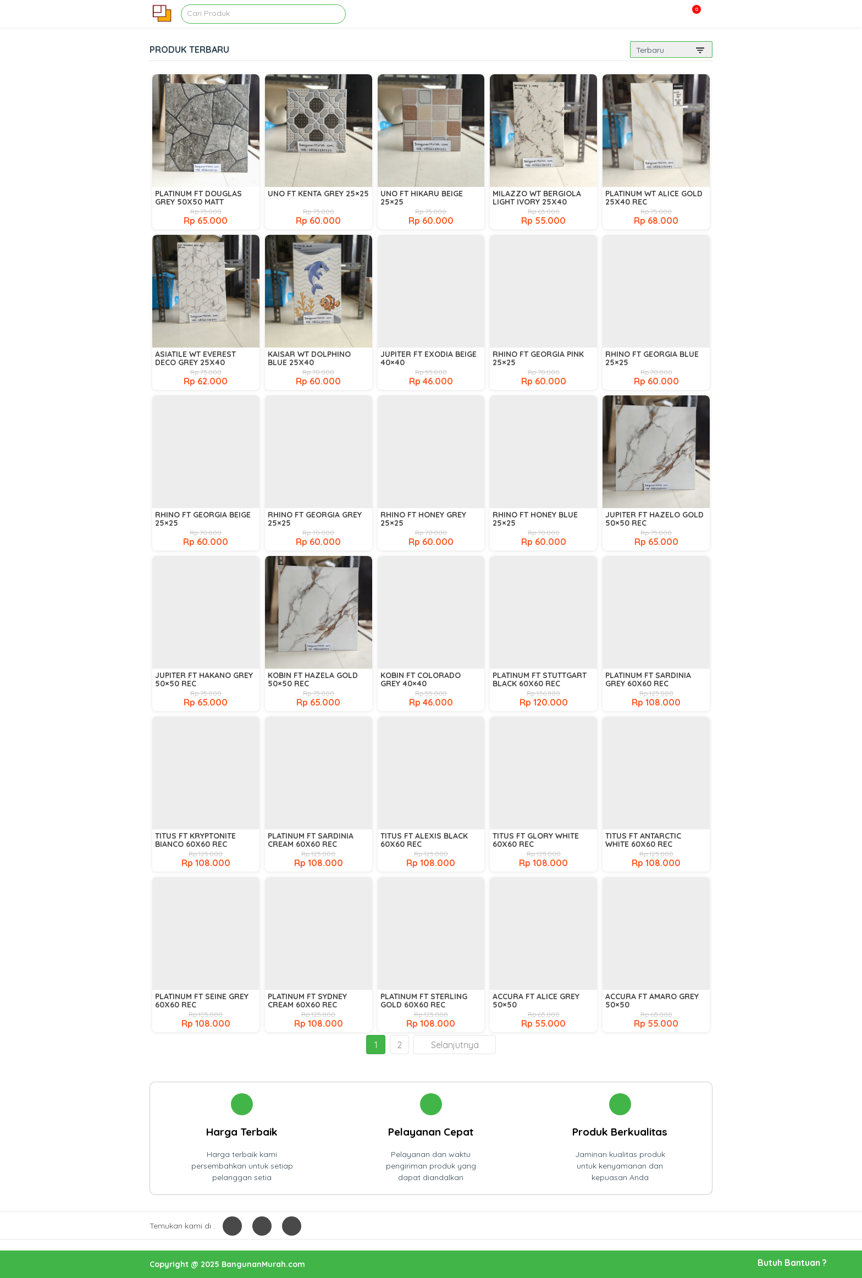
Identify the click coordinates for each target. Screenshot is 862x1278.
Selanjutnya (455, 1044)
